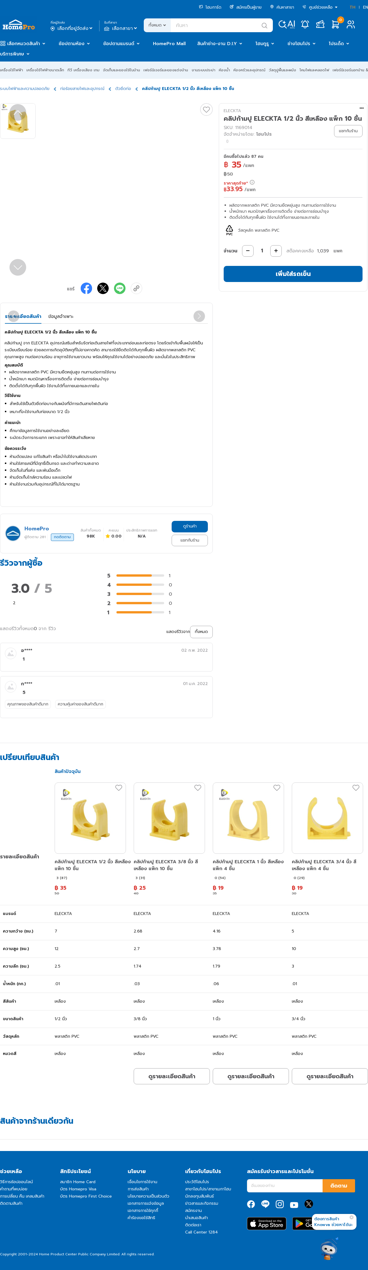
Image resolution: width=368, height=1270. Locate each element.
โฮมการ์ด (210, 7)
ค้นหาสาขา (282, 7)
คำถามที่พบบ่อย (13, 1189)
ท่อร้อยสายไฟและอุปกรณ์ (82, 89)
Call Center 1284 (201, 1232)
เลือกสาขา (121, 28)
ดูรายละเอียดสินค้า (171, 1076)
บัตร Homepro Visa (78, 1189)
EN (365, 7)
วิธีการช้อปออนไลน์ (16, 1182)
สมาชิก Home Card (77, 1182)
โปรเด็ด (336, 43)
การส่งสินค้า (138, 1189)
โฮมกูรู (262, 43)
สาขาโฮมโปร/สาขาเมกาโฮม (208, 1189)
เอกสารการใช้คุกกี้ (143, 1211)
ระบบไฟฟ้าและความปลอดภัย (24, 89)
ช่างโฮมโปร (299, 43)
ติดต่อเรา (193, 1225)
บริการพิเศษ (12, 54)
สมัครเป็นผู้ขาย (246, 7)
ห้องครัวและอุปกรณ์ (249, 70)
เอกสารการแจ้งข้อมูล (146, 1203)
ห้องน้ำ (224, 70)
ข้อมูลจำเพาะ (60, 316)
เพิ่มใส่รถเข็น (293, 274)
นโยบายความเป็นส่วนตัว (148, 1196)
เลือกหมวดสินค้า (23, 43)
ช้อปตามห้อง (72, 43)
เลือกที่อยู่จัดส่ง (72, 28)
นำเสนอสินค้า (196, 1218)
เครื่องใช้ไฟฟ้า (11, 70)
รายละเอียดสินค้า (23, 316)
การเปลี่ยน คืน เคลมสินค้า (22, 1196)
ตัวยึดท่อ (123, 89)
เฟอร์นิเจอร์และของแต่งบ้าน (165, 70)
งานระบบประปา (203, 70)
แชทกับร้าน (190, 540)
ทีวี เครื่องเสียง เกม (83, 70)
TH (352, 7)
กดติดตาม (62, 537)
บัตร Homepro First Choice (86, 1196)
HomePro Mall (169, 43)
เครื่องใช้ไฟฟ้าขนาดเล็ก (45, 70)
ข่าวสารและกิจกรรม (201, 1203)
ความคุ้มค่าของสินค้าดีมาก (80, 704)
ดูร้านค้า (190, 526)
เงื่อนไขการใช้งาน (142, 1182)
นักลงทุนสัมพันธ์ (199, 1196)
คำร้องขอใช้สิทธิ (141, 1218)
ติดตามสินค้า (11, 1203)
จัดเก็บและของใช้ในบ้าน (121, 70)
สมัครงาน (193, 1211)
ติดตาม (338, 1186)
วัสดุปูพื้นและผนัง (282, 70)
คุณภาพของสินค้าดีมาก (27, 704)
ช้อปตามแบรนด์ (118, 43)
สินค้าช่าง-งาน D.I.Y (217, 43)
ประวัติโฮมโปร (197, 1182)
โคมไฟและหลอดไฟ (314, 70)
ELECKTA (232, 111)
